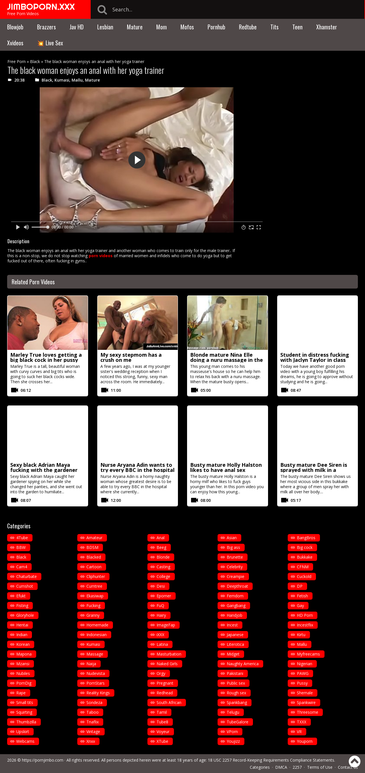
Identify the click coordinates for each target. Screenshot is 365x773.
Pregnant (165, 683)
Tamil (162, 712)
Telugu (233, 712)
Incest (232, 625)
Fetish (302, 595)
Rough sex (236, 692)
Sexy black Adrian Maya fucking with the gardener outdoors (44, 469)
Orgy (161, 673)
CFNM (303, 566)
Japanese (235, 634)
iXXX (160, 634)
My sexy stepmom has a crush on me (131, 357)
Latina (162, 644)
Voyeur (163, 731)
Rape (21, 692)
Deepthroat (237, 586)
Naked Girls (167, 663)
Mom (161, 27)
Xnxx (90, 741)
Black (35, 61)
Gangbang (236, 605)
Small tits (24, 702)
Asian (232, 537)
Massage (94, 654)
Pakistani (235, 673)
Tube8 (162, 722)
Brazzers (46, 27)
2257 (297, 767)
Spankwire (306, 702)
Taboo (92, 712)
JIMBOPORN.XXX (41, 6)
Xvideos (15, 42)
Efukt (21, 595)
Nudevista (95, 673)
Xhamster (326, 27)
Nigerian (304, 663)
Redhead (165, 692)
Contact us (348, 767)
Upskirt (22, 731)
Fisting (22, 605)
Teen (297, 27)
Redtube (248, 27)
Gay (300, 605)
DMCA (281, 767)
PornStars (95, 683)
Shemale (305, 692)
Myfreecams (308, 654)
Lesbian (105, 27)
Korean (23, 644)
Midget (233, 654)
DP (300, 586)
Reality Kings (98, 692)
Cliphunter (95, 576)
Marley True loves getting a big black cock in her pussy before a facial (46, 359)
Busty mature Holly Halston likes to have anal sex (226, 467)
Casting (163, 566)
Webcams (25, 741)
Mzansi (22, 663)
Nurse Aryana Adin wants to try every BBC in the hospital (137, 467)
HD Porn (305, 615)
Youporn (305, 741)
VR (299, 731)
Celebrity (235, 566)
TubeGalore (237, 722)
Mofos (187, 27)
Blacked (93, 557)
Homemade (97, 625)
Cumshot (24, 586)
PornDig (23, 683)
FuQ (160, 605)
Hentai (22, 625)
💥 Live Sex (50, 42)
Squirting (24, 712)
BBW (21, 547)
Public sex (236, 683)
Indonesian (96, 634)
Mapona (24, 654)
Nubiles (23, 673)
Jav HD (77, 27)
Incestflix (305, 625)
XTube (162, 741)
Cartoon (94, 566)
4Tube (22, 537)
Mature (135, 27)
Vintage (93, 731)
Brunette (235, 557)
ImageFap (166, 625)
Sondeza (94, 702)
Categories (260, 767)
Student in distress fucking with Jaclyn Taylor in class (314, 357)
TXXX (301, 722)
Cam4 (21, 566)
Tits (274, 27)
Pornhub (216, 27)
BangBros (306, 537)
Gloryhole (25, 615)
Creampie (235, 576)
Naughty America (243, 663)
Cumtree (94, 586)
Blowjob (15, 27)
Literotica (235, 644)
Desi (161, 586)
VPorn (232, 731)
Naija (91, 663)
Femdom (235, 595)
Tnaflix (92, 722)
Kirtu (301, 634)
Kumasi (61, 80)
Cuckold (304, 576)
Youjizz (233, 741)
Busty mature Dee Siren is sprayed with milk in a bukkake (313, 469)
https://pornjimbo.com (42, 760)
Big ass (233, 547)
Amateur (94, 537)
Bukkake (305, 557)
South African (169, 702)
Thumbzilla (26, 722)
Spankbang (237, 702)
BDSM (92, 547)
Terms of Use (319, 767)
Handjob (234, 615)
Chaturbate (26, 576)
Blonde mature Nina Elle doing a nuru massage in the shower (226, 359)
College (163, 576)
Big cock (305, 547)
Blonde (163, 557)
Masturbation (169, 654)
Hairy (161, 615)
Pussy (302, 683)
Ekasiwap (95, 595)
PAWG (303, 673)
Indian (21, 634)
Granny (93, 615)
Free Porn (16, 61)
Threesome (307, 712)
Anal (161, 537)
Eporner (164, 595)
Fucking (93, 605)
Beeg (161, 547)
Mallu (77, 80)
